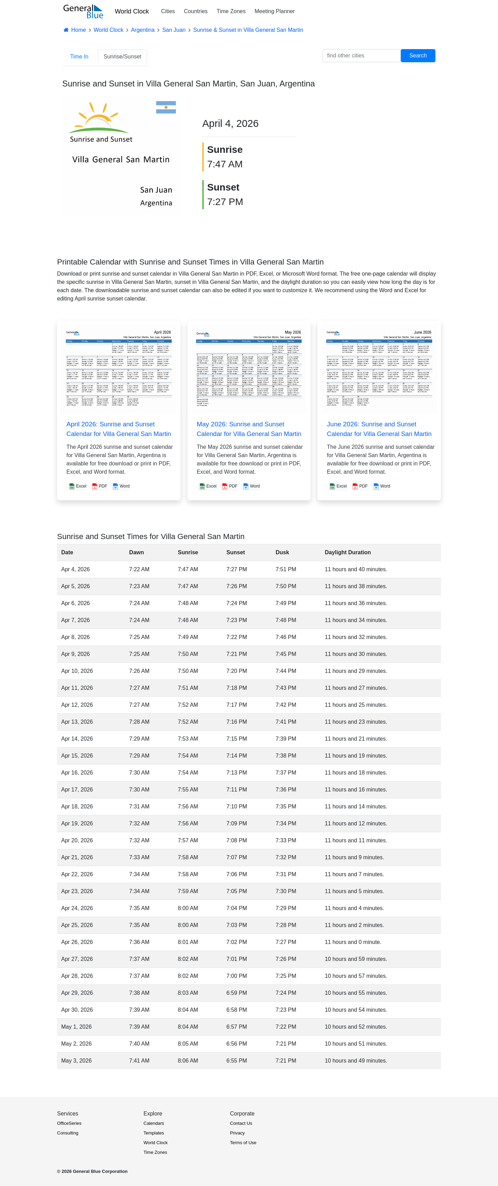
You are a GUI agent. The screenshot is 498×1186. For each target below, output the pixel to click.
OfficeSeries (69, 1123)
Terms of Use (243, 1142)
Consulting (67, 1133)
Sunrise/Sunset (122, 56)
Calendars (154, 1123)
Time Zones (231, 11)
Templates (154, 1133)
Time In (79, 56)
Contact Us (241, 1123)
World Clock (132, 11)
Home (74, 30)
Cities (168, 11)
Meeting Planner (275, 11)
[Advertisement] (377, 146)
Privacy (237, 1133)
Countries (196, 11)
